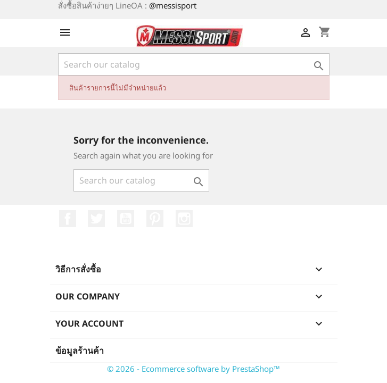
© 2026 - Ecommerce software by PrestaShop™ (193, 368)
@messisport (172, 5)
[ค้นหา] (194, 64)
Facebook (67, 218)
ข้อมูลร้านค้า (79, 350)
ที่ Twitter (96, 218)
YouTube (125, 218)
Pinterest (154, 218)
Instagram (184, 218)
